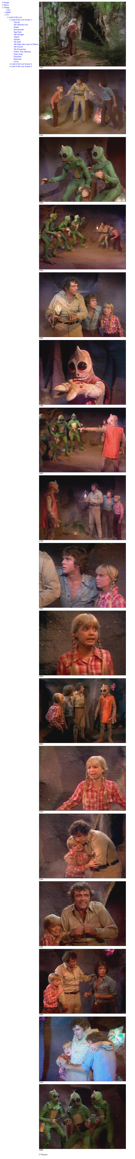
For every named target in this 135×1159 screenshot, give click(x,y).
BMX (8, 12)
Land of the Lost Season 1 (21, 20)
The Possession (20, 49)
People (6, 2)
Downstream (19, 29)
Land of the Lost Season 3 (21, 66)
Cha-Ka (17, 22)
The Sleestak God (21, 25)
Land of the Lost (15, 17)
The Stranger (19, 34)
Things (6, 7)
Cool (8, 10)
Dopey (16, 27)
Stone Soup (18, 54)
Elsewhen (17, 57)
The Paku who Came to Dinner (26, 44)
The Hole (17, 42)
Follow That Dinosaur (22, 52)
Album (16, 37)
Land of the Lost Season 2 (21, 64)
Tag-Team (18, 32)
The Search (18, 47)
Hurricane (18, 59)
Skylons (17, 39)
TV (7, 15)
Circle (16, 61)
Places (6, 5)
